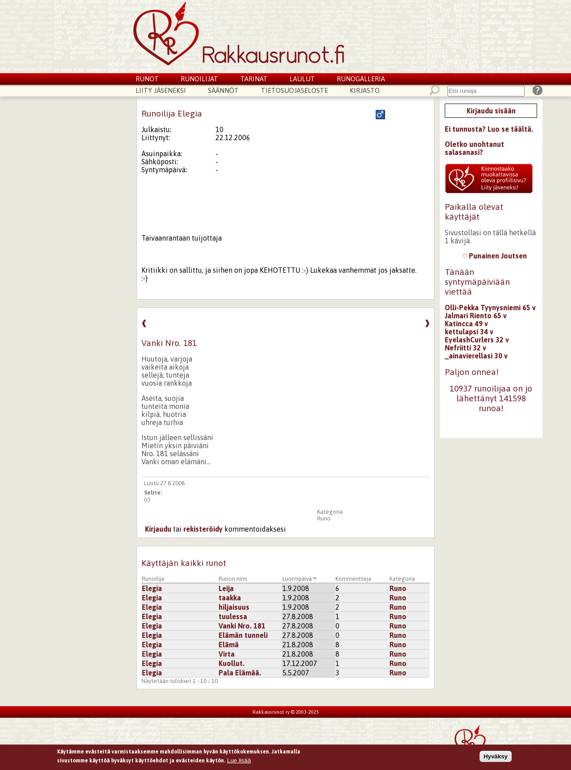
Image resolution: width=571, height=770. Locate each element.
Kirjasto (365, 90)
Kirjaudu (158, 529)
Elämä (229, 645)
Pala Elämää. (240, 673)
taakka (230, 598)
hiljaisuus (234, 607)
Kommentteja (353, 578)
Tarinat (254, 79)
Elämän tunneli (243, 635)
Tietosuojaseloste (294, 90)
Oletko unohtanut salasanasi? (474, 148)
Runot (147, 79)
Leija (226, 588)
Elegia (152, 588)
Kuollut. (231, 663)
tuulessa (233, 616)
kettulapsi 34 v (469, 332)
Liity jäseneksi (161, 90)
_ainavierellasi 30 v (476, 356)
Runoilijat (199, 79)
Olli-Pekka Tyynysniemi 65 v (490, 308)
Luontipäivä (300, 578)
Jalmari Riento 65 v (476, 316)
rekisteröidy (203, 529)
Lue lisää (239, 761)
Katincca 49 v (466, 324)
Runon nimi (233, 578)
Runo (324, 518)
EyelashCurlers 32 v (477, 340)
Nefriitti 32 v (465, 348)
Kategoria (402, 578)
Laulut (302, 79)
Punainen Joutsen (495, 256)
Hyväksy (496, 757)
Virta (227, 654)
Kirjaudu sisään (491, 111)
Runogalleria (361, 79)
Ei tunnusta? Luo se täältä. (489, 129)
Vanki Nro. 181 (242, 626)
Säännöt (223, 90)
